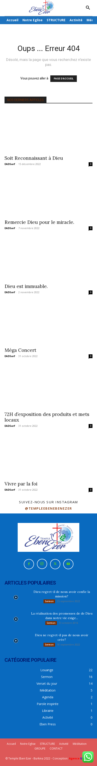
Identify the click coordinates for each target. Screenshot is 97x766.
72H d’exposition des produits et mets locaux (47, 417)
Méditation (80, 744)
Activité (63, 744)
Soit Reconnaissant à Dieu (34, 158)
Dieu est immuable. (26, 286)
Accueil (11, 744)
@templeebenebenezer (48, 508)
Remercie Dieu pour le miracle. (39, 222)
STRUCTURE (47, 744)
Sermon (49, 601)
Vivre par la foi (21, 484)
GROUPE (39, 748)
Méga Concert (20, 350)
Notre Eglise (28, 744)
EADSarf (10, 164)
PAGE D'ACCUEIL (63, 78)
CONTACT (56, 748)
